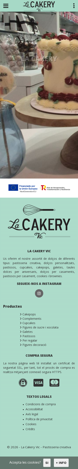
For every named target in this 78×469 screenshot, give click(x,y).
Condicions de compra (41, 404)
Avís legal (32, 414)
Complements (30, 319)
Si (46, 462)
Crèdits (30, 429)
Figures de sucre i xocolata (39, 327)
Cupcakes (27, 323)
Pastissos (27, 336)
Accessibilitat (34, 409)
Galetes (26, 332)
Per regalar (28, 340)
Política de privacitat (39, 419)
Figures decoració (33, 345)
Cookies (31, 424)
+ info (61, 462)
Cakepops (28, 314)
